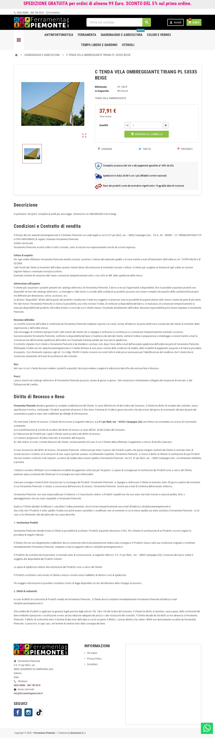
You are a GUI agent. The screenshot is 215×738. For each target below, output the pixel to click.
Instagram (28, 712)
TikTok (39, 712)
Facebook (18, 712)
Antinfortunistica (58, 35)
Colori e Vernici (159, 35)
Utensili (128, 45)
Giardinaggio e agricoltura (123, 33)
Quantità (103, 125)
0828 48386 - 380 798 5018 (29, 12)
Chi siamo (92, 652)
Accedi (175, 22)
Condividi (105, 149)
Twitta (144, 149)
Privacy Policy (94, 658)
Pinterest (185, 149)
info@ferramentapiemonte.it (28, 693)
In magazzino (102, 90)
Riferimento (101, 86)
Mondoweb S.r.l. (78, 733)
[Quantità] (146, 125)
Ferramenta (87, 35)
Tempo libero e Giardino (99, 45)
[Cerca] (118, 22)
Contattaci (53, 12)
